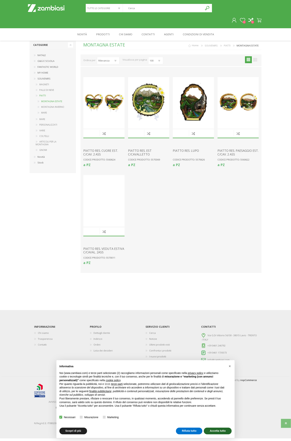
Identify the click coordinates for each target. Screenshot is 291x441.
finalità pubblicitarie (100, 391)
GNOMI (43, 152)
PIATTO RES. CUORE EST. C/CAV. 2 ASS (100, 155)
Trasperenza (45, 341)
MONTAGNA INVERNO (52, 109)
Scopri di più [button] (73, 430)
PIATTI (42, 98)
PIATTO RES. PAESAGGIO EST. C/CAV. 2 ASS (238, 155)
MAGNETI (44, 87)
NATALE (41, 57)
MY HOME (42, 75)
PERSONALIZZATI (48, 127)
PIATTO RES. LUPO (186, 153)
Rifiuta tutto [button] (189, 430)
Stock (40, 165)
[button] (230, 366)
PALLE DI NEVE (46, 92)
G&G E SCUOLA (45, 63)
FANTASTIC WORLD (47, 69)
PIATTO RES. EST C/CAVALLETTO (140, 155)
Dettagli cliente (102, 335)
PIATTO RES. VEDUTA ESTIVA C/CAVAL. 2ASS (103, 253)
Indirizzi (98, 341)
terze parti (117, 383)
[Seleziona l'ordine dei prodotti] (108, 63)
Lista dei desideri (103, 353)
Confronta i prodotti (160, 353)
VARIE (42, 133)
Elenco (255, 62)
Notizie (153, 341)
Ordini (97, 347)
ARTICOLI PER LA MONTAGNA (46, 145)
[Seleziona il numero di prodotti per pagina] (155, 63)
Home (195, 48)
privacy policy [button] (195, 373)
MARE (44, 115)
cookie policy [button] (113, 380)
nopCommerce (248, 382)
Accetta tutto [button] (218, 430)
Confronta (104, 136)
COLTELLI (44, 138)
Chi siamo (43, 335)
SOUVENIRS (43, 81)
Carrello (257, 22)
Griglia (248, 62)
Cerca (207, 9)
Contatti (42, 347)
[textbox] (163, 9)
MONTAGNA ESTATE (51, 104)
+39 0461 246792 (216, 348)
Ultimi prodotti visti (159, 347)
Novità (41, 159)
